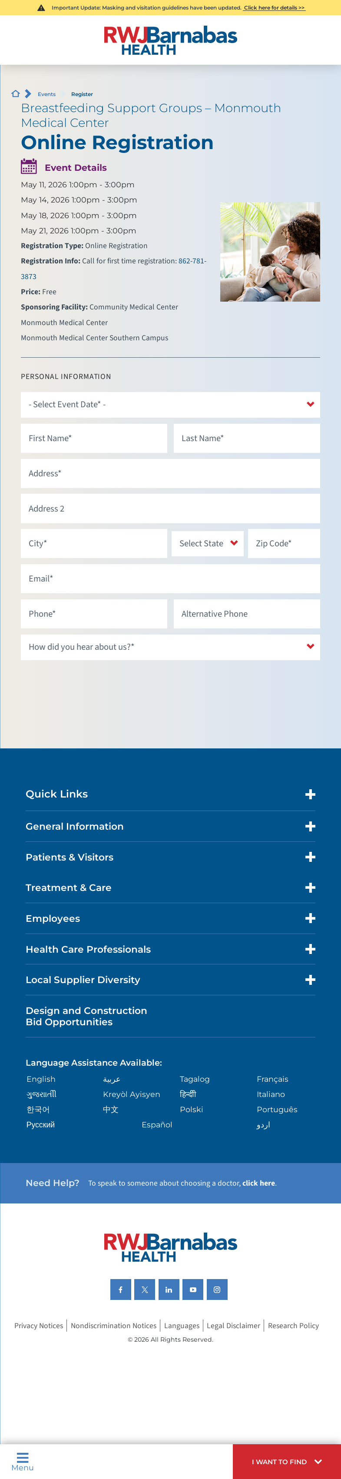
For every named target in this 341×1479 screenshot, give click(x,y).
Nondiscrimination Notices (113, 1325)
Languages (181, 1325)
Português (277, 1109)
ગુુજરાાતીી (41, 1094)
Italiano (271, 1094)
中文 (111, 1109)
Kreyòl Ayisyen (131, 1094)
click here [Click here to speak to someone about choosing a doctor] (258, 1183)
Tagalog (195, 1078)
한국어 (38, 1109)
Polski (191, 1109)
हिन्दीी (188, 1094)
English (41, 1078)
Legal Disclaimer (233, 1325)
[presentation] (87, 683)
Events (47, 94)
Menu (22, 1461)
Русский (40, 1124)
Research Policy (293, 1325)
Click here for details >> (274, 7)
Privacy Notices (38, 1325)
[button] (287, 1461)
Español (157, 1124)
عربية (112, 1078)
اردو (263, 1124)
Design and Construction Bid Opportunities (86, 1016)
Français (272, 1078)
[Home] (170, 40)
